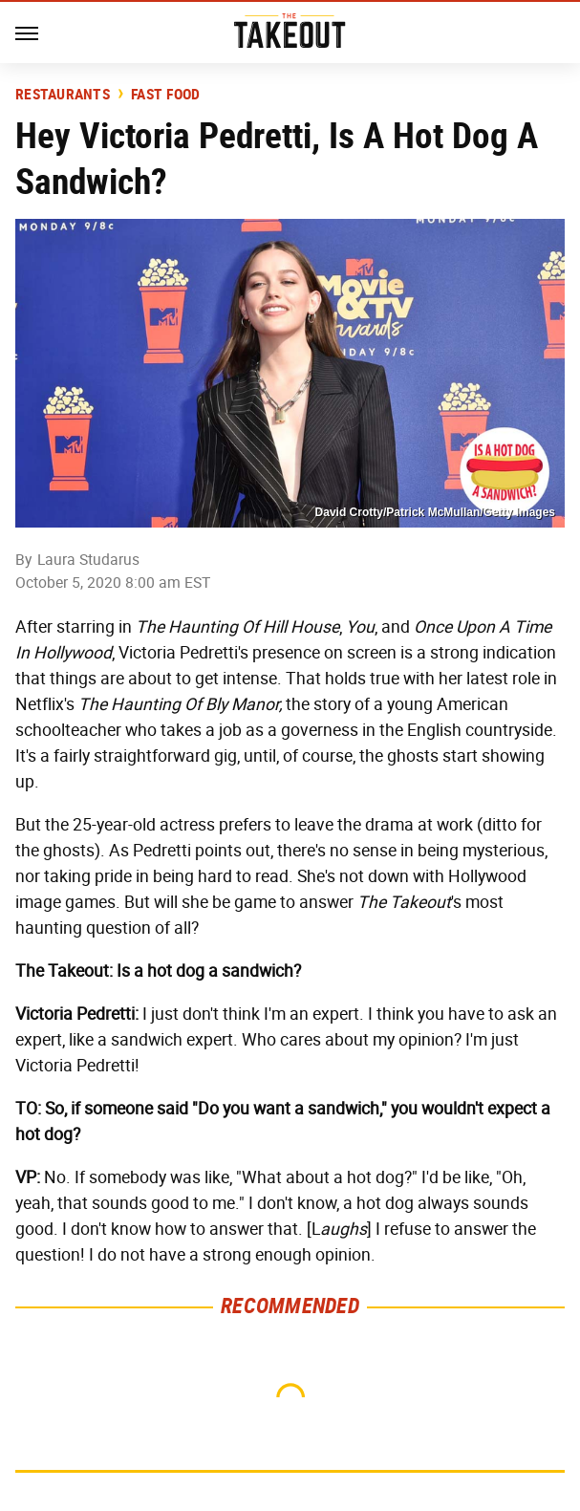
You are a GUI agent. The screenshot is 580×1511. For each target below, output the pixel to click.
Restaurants (62, 94)
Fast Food (165, 94)
